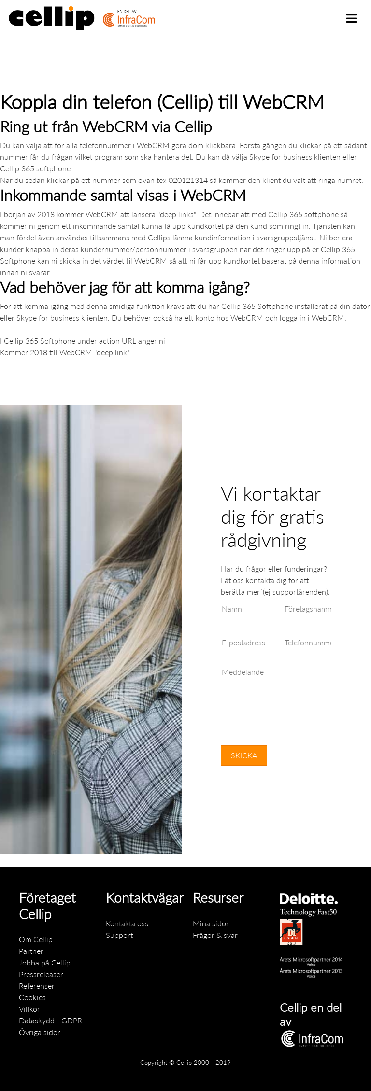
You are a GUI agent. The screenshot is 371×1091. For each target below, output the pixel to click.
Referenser (37, 985)
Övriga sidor (39, 1031)
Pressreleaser (41, 974)
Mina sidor (211, 923)
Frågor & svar (215, 934)
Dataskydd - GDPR (50, 1020)
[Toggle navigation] (351, 18)
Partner (31, 950)
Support (119, 934)
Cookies (32, 997)
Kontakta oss (127, 923)
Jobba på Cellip (45, 962)
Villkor (29, 1008)
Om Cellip (36, 939)
